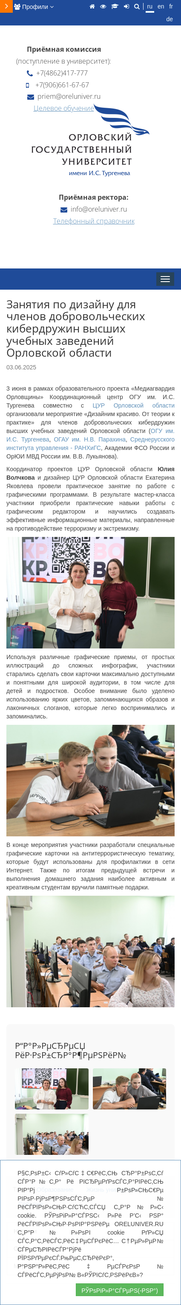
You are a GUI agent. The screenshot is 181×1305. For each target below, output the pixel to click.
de (169, 19)
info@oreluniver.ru (93, 209)
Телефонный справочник (94, 221)
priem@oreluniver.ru (64, 96)
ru (149, 6)
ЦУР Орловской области (134, 405)
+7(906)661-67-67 (57, 84)
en (161, 6)
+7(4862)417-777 (57, 73)
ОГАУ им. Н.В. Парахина (90, 439)
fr (171, 6)
